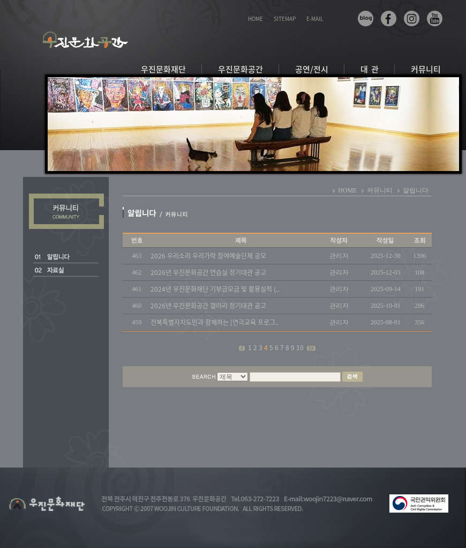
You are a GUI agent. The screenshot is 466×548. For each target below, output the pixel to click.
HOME (255, 18)
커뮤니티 (426, 69)
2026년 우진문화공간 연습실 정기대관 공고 (208, 272)
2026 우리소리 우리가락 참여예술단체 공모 (208, 256)
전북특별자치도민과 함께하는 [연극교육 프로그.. (215, 322)
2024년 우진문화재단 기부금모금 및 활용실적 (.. (215, 289)
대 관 (369, 69)
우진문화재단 (163, 69)
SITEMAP (285, 18)
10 (300, 347)
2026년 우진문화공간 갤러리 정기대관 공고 (208, 305)
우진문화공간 (240, 69)
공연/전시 (311, 69)
